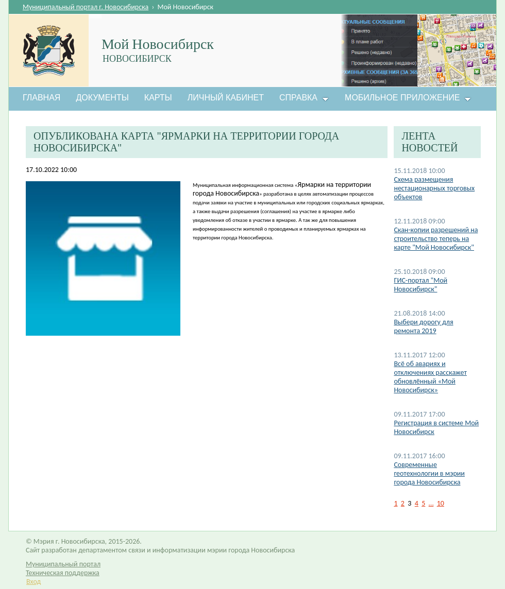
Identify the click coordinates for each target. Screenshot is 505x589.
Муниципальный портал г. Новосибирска (85, 7)
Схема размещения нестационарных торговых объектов (434, 188)
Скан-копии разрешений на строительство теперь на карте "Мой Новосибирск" (436, 239)
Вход (33, 581)
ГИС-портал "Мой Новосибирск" (420, 284)
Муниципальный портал (63, 564)
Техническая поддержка (62, 572)
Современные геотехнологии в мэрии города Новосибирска (429, 473)
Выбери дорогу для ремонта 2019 (423, 326)
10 (440, 503)
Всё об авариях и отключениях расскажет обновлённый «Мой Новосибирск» (430, 376)
